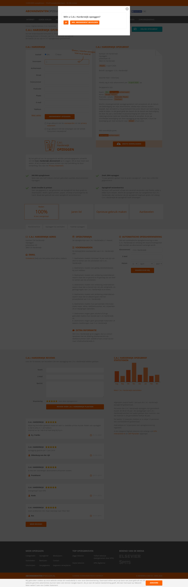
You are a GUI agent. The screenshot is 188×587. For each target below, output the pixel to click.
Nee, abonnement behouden (85, 22)
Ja (66, 22)
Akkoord (154, 583)
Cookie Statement (51, 585)
